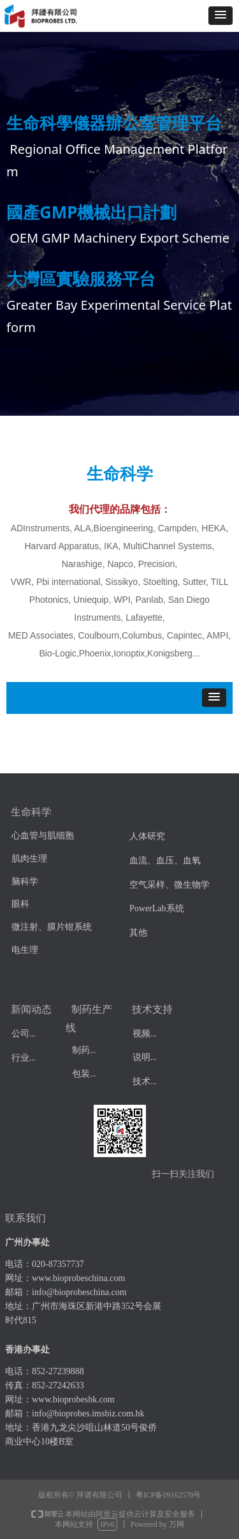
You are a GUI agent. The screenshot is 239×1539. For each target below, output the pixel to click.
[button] (220, 15)
